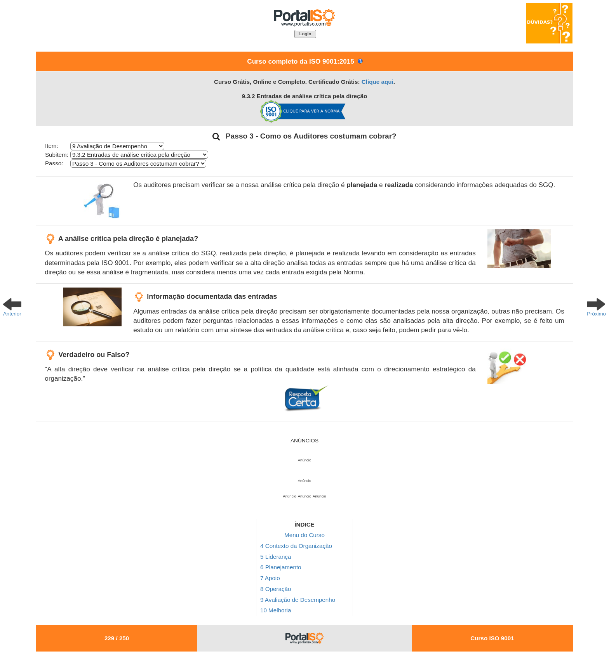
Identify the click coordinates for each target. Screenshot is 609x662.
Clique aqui (377, 81)
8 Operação (275, 589)
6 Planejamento (280, 567)
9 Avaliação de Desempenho (297, 599)
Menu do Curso (304, 535)
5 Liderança (275, 556)
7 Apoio (270, 578)
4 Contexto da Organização (296, 545)
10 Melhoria (275, 610)
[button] (305, 34)
